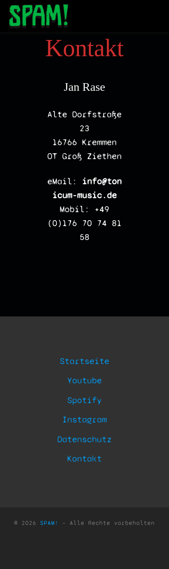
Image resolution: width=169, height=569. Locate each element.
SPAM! (49, 523)
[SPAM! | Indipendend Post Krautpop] (38, 16)
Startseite (85, 361)
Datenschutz (84, 439)
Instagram (84, 419)
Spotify (84, 400)
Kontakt (84, 458)
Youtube (84, 380)
